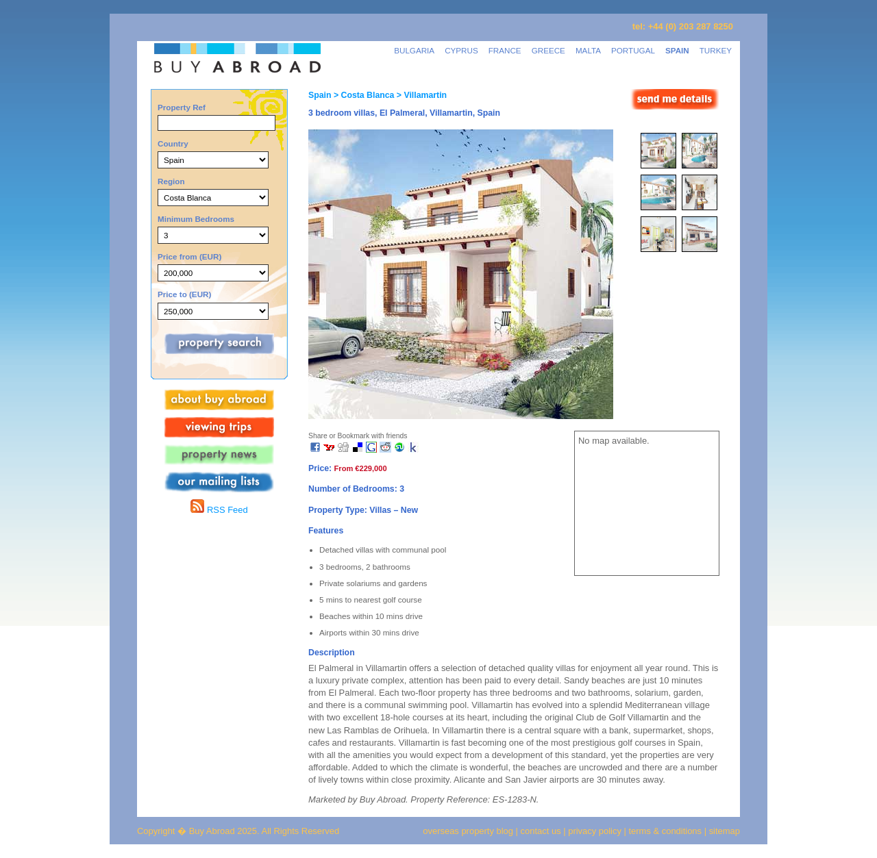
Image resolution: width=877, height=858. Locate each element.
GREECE (548, 50)
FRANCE (505, 50)
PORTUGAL (633, 50)
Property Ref (182, 107)
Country (173, 143)
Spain (319, 95)
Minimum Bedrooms (196, 218)
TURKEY (716, 50)
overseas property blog (468, 831)
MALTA (588, 50)
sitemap (723, 831)
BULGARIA (414, 50)
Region (171, 181)
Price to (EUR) (184, 294)
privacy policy (594, 831)
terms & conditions (666, 831)
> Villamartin (420, 95)
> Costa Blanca (362, 95)
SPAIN (677, 50)
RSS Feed (218, 510)
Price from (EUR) (189, 256)
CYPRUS (461, 50)
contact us (541, 831)
